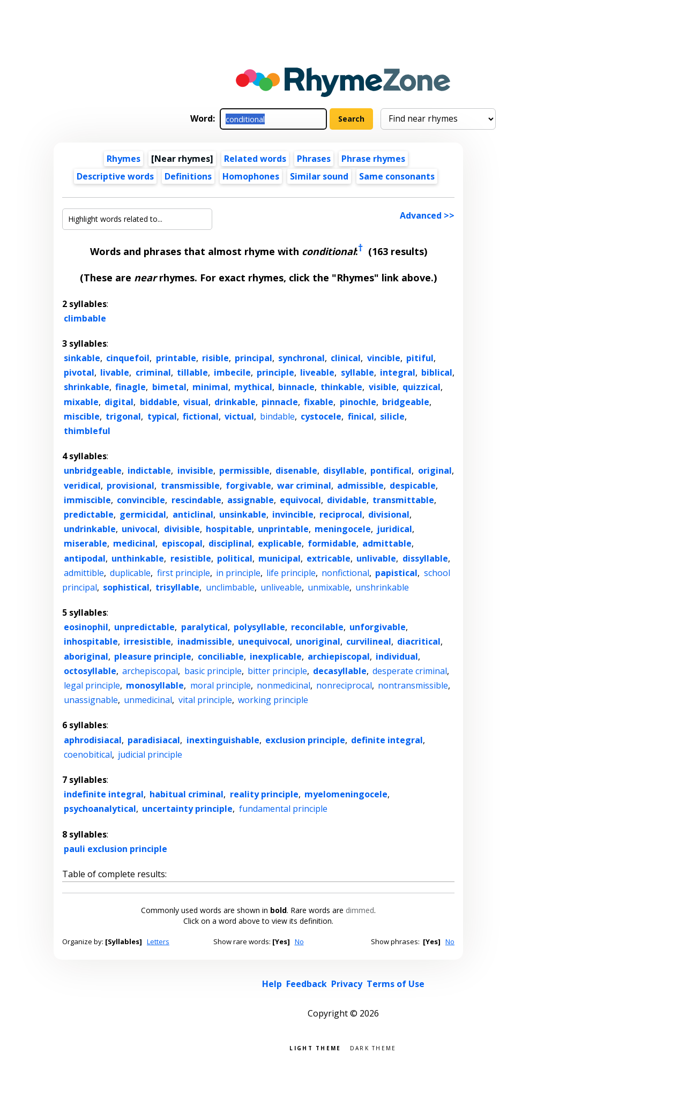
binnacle (296, 387)
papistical (396, 573)
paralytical (204, 627)
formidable (332, 543)
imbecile (232, 372)
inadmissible (204, 641)
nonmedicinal (283, 685)
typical (162, 416)
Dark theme (373, 1047)
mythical (253, 387)
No (299, 941)
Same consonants (397, 176)
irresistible (147, 641)
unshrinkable (382, 587)
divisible (182, 529)
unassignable (91, 700)
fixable (318, 402)
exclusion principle (305, 740)
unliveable (281, 587)
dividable (347, 500)
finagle (130, 387)
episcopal (182, 543)
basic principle (213, 671)
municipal (279, 558)
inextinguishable (223, 740)
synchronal (301, 358)
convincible (141, 500)
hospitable (229, 529)
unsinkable (242, 514)
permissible (244, 470)
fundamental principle (283, 808)
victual (239, 416)
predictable (89, 514)
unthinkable (137, 558)
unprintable (283, 529)
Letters (158, 941)
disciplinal (230, 543)
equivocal (300, 500)
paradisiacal (154, 740)
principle (275, 372)
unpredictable (144, 627)
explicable (280, 543)
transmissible (190, 485)
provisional (130, 485)
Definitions (188, 176)
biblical (436, 372)
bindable (277, 416)
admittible (84, 573)
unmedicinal (148, 700)
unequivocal (264, 641)
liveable (317, 372)
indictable (149, 470)
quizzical (421, 387)
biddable (158, 402)
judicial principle (150, 754)
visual (195, 402)
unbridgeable (93, 470)
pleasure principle (152, 656)
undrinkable (90, 529)
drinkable (235, 402)
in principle (238, 573)
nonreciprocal (344, 685)
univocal (140, 529)
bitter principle (277, 671)
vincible (383, 358)
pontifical (391, 470)
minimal (210, 387)
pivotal (79, 372)
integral (397, 372)
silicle (392, 416)
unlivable (376, 558)
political (234, 558)
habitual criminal (186, 794)
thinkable (341, 387)
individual (397, 656)
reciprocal (340, 514)
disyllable (343, 470)
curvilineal (368, 641)
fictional (201, 416)
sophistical (126, 587)
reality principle (264, 794)
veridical (82, 485)
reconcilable (317, 627)
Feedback (306, 984)
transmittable (403, 500)
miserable (85, 543)
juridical (394, 529)
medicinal (134, 543)
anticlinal (193, 514)
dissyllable (425, 558)
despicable (413, 485)
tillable (192, 372)
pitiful (420, 358)
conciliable (221, 656)
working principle (273, 700)
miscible (82, 416)
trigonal (123, 416)
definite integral (387, 740)
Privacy (346, 984)
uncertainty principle (187, 808)
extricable (329, 558)
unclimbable (230, 587)
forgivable (248, 485)
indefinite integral (104, 794)
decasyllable (340, 671)
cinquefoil (128, 358)
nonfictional (345, 573)
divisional (388, 514)
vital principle (205, 700)
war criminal (304, 485)
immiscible (87, 500)
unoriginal (318, 641)
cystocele (321, 416)
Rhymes (123, 159)
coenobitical (88, 754)
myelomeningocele (345, 794)
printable (176, 358)
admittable (387, 543)
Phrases (314, 159)
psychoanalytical (100, 808)
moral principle (220, 685)
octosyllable (90, 671)
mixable (81, 402)
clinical (346, 358)
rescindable (196, 500)
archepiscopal (150, 671)
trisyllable (177, 587)
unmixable (328, 587)
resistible (190, 558)
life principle (291, 573)
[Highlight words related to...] (137, 219)
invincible (293, 514)
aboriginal (86, 656)
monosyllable (155, 685)
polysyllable (259, 627)
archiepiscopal (339, 656)
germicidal (143, 514)
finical (361, 416)
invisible (195, 470)
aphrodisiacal (93, 740)
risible (215, 358)
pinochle (358, 402)
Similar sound (319, 176)
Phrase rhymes (373, 159)
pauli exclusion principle (115, 849)
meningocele (343, 529)
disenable (296, 470)
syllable (357, 372)
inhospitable (91, 641)
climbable (85, 318)
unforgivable (377, 627)
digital (119, 402)
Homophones (250, 176)
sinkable (82, 358)
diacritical (419, 641)
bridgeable (405, 402)
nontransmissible (413, 685)
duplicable (130, 573)
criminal (153, 372)
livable (114, 372)
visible (383, 387)
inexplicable (276, 656)
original (435, 470)
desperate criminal (409, 671)
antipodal (85, 558)
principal (253, 358)
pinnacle (280, 402)
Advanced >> (427, 215)
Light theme (315, 1047)
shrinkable (86, 387)
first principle (183, 573)
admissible (360, 485)
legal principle (92, 685)
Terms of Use (395, 984)
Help (272, 984)
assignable (250, 500)
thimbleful (87, 431)
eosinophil (86, 627)
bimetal (169, 387)
